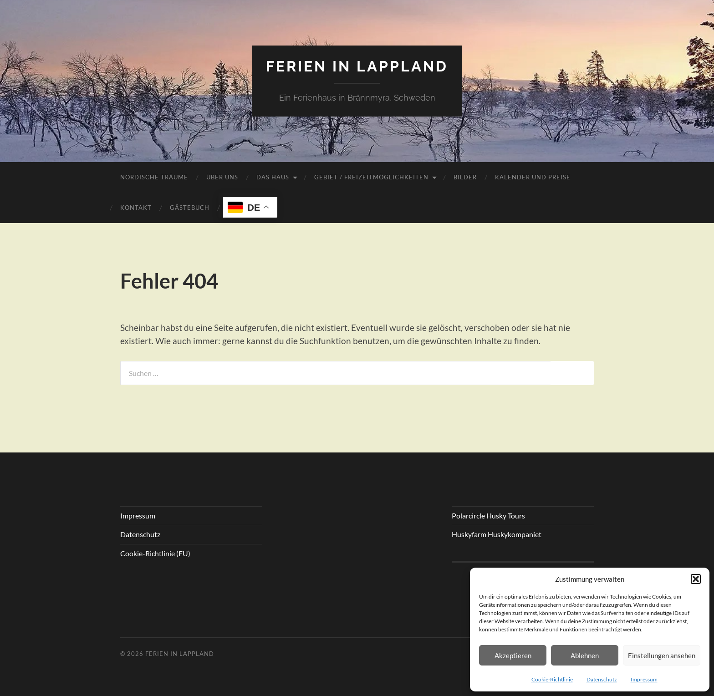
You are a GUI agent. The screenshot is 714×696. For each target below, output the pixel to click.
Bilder (465, 177)
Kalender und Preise (533, 177)
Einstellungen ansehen (661, 655)
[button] (695, 579)
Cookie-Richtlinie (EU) (155, 553)
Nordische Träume (154, 177)
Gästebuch (189, 207)
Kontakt (136, 207)
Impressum (644, 679)
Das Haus (272, 177)
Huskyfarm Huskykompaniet (496, 534)
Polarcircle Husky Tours (488, 515)
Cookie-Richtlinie (552, 679)
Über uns (222, 177)
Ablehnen (585, 655)
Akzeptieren (513, 655)
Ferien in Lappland (357, 66)
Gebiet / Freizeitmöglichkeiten (371, 177)
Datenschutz (601, 679)
